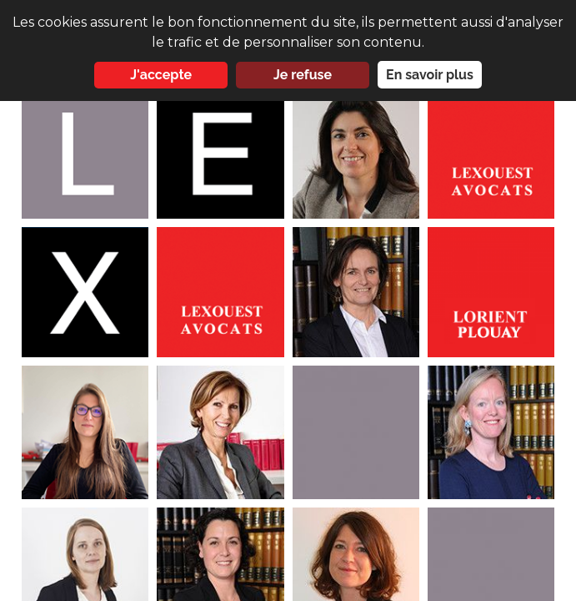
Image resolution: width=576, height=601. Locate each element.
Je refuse (302, 75)
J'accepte (161, 75)
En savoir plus (429, 75)
